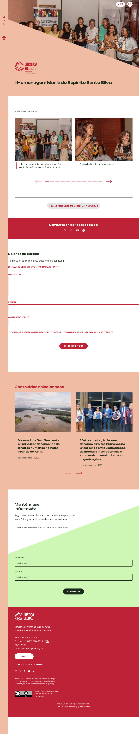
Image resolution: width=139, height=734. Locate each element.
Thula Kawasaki (84, 706)
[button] (47, 181)
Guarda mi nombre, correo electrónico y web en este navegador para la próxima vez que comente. (62, 332)
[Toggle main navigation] (4, 20)
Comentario (15, 274)
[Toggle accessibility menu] (4, 38)
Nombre (13, 302)
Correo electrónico (19, 317)
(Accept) (51, 684)
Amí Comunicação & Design (68, 706)
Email (18, 571)
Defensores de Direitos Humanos (76, 205)
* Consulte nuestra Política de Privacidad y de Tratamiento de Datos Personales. (42, 528)
